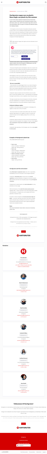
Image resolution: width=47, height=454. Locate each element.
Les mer (23, 231)
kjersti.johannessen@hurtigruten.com (23, 290)
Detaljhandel (16, 207)
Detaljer (12, 56)
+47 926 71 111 (23, 342)
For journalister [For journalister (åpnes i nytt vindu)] (32, 452)
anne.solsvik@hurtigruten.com (23, 390)
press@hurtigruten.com (23, 263)
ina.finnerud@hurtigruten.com (23, 365)
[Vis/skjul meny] (2, 2)
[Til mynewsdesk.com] (5, 452)
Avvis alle (24, 56)
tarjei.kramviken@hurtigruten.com (23, 315)
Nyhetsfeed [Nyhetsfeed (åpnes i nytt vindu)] (38, 452)
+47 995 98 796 (23, 392)
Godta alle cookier (25, 58)
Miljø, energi (12, 207)
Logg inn (44, 452)
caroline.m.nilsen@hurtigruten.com (23, 340)
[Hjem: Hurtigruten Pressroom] (23, 2)
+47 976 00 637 (23, 316)
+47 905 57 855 (23, 291)
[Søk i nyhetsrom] (45, 2)
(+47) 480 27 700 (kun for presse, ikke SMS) (23, 265)
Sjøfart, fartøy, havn (26, 207)
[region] (24, 53)
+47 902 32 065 (23, 367)
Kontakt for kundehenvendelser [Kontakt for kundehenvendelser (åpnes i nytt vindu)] (23, 266)
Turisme (20, 207)
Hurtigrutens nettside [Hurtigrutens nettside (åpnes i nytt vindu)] (23, 440)
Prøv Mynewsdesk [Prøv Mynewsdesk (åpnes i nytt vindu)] (24, 452)
